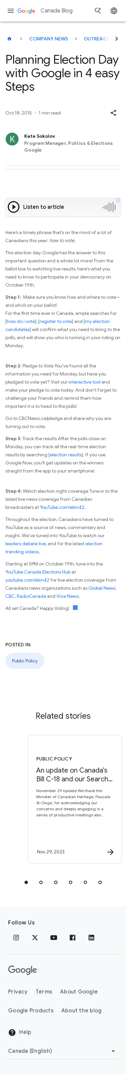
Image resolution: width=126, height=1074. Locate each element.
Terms (44, 991)
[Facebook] (73, 938)
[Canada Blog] (9, 39)
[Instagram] (16, 938)
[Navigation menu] (10, 11)
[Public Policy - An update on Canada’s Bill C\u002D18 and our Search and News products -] (75, 799)
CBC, (10, 596)
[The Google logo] (22, 970)
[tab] (26, 882)
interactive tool (84, 382)
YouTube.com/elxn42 (62, 507)
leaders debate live (25, 544)
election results (66, 455)
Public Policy (25, 661)
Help (19, 1033)
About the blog (81, 1010)
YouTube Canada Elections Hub (38, 572)
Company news (48, 39)
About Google (79, 991)
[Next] (117, 39)
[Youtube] (54, 938)
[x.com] (35, 938)
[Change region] (62, 1051)
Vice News (67, 596)
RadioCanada (31, 596)
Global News (101, 588)
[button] (113, 112)
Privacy (18, 991)
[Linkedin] (91, 938)
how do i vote (21, 321)
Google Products (30, 1010)
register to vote (56, 321)
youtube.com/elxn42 (27, 580)
